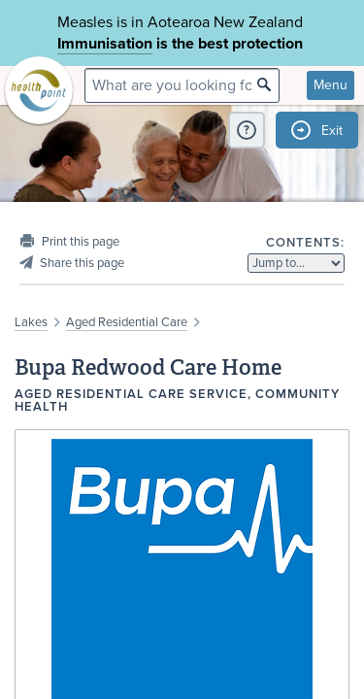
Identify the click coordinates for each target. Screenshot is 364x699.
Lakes (31, 322)
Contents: (305, 242)
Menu (330, 85)
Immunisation (104, 43)
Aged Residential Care (126, 322)
